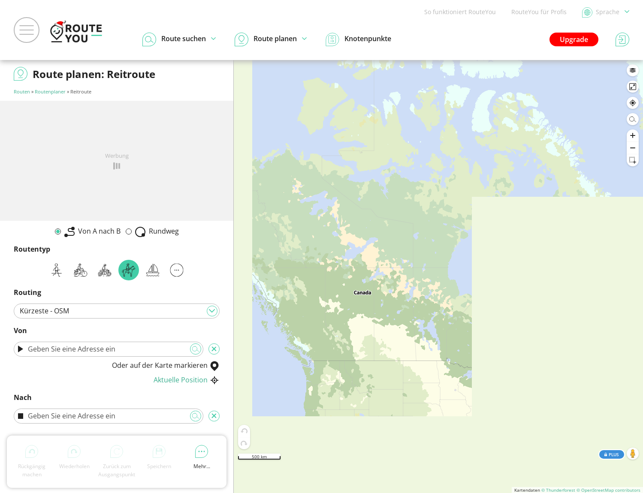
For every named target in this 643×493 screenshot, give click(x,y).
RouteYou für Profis (539, 12)
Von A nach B (92, 231)
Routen (22, 91)
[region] (438, 276)
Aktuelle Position (187, 380)
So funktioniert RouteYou (460, 12)
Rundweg (157, 231)
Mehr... (201, 457)
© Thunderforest (558, 490)
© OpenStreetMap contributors (608, 490)
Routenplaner (50, 91)
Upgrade (574, 39)
